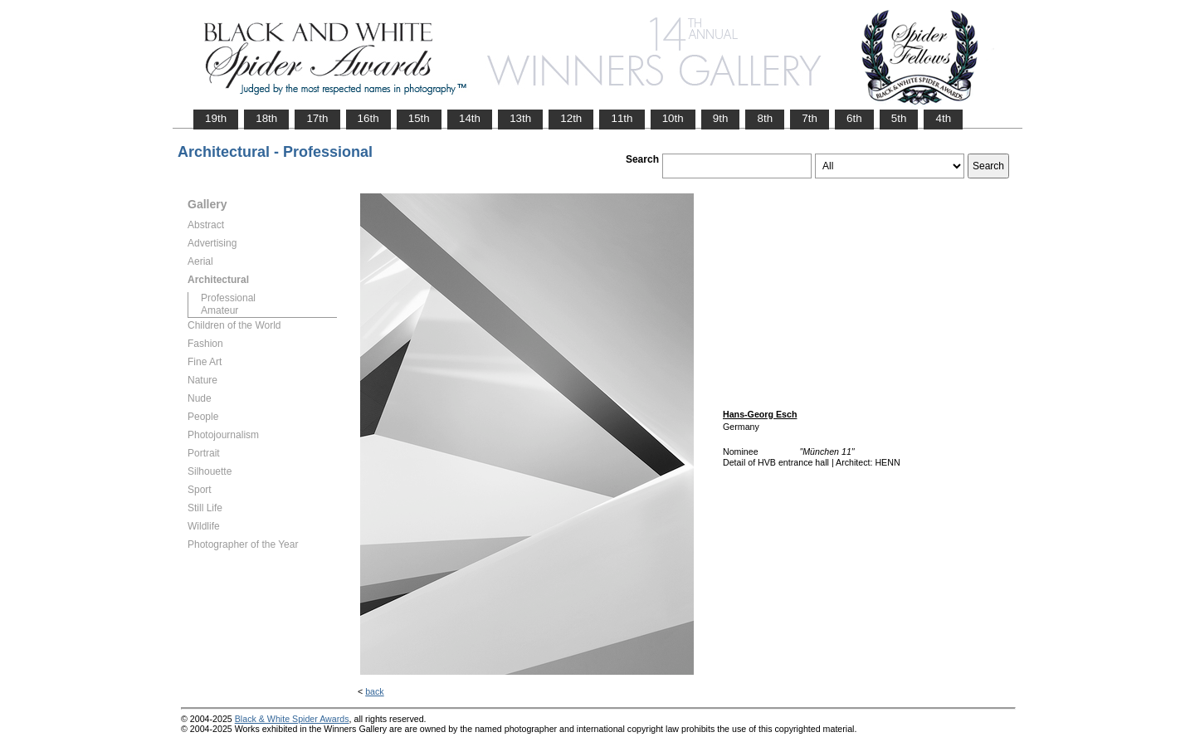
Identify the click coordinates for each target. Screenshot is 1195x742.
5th (899, 118)
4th (943, 118)
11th (621, 118)
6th (854, 118)
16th (368, 118)
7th (810, 118)
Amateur (219, 310)
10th (673, 118)
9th (721, 118)
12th (571, 118)
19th (216, 118)
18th (266, 118)
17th (317, 118)
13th (520, 118)
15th (419, 118)
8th (765, 118)
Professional (228, 298)
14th (470, 118)
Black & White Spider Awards (292, 719)
